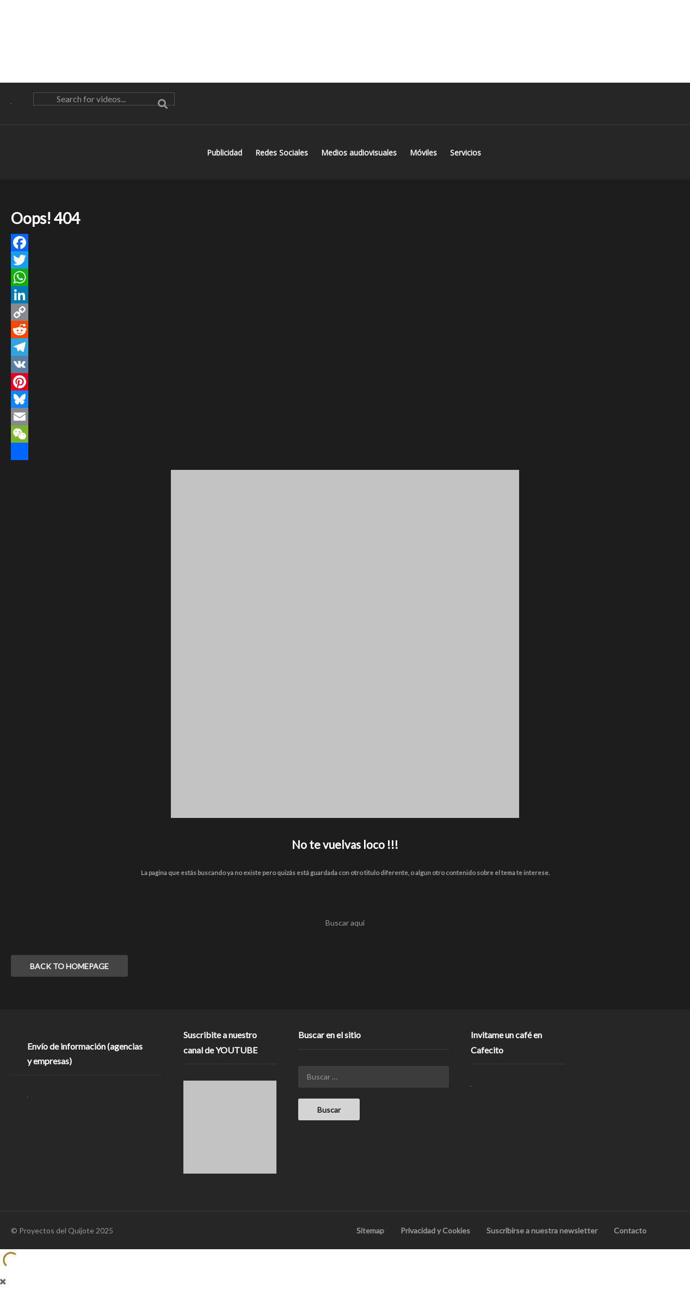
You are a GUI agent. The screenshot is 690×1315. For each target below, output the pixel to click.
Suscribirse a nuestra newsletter (541, 1243)
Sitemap (370, 1243)
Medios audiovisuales (360, 165)
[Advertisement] (345, 40)
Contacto (630, 1243)
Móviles (424, 165)
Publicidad (225, 165)
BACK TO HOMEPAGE (69, 978)
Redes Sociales (282, 165)
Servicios (466, 165)
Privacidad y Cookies (435, 1243)
